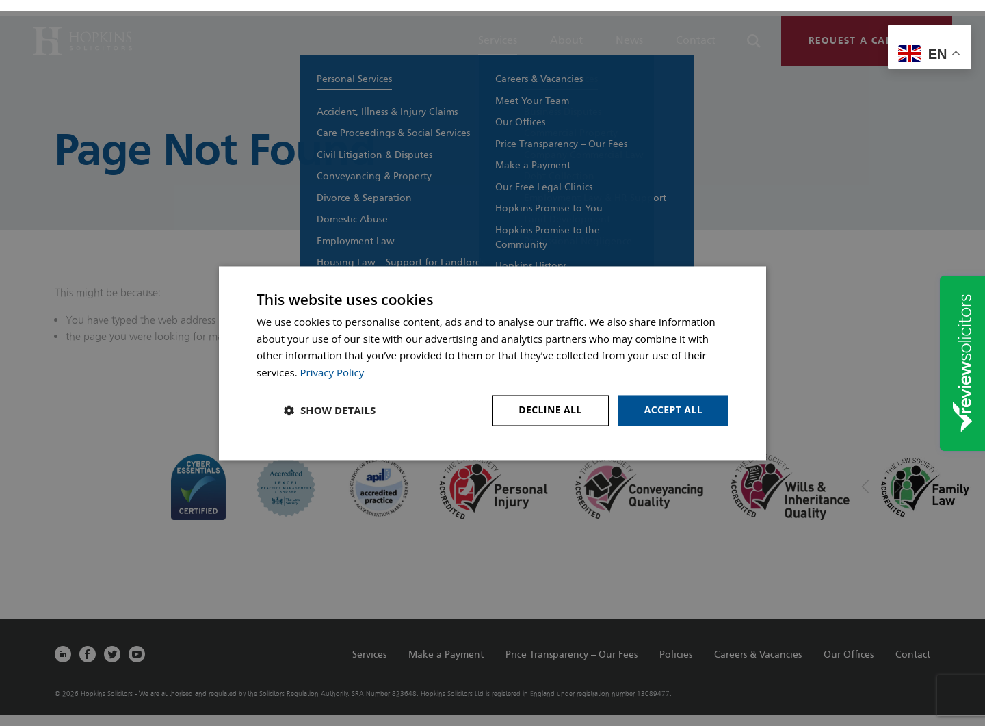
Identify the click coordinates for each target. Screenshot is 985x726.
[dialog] (492, 363)
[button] (330, 410)
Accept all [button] (673, 409)
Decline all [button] (549, 409)
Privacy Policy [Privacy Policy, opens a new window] (332, 373)
